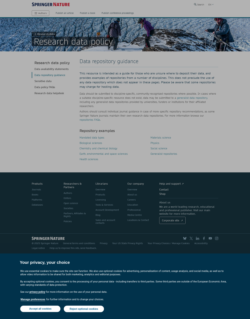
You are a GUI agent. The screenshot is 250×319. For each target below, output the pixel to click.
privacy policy (37, 292)
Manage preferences (33, 299)
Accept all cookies (40, 309)
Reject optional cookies (84, 309)
